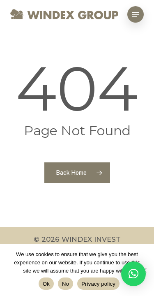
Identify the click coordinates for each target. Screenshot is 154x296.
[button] (133, 273)
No (65, 284)
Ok (46, 284)
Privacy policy (98, 284)
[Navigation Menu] (135, 14)
